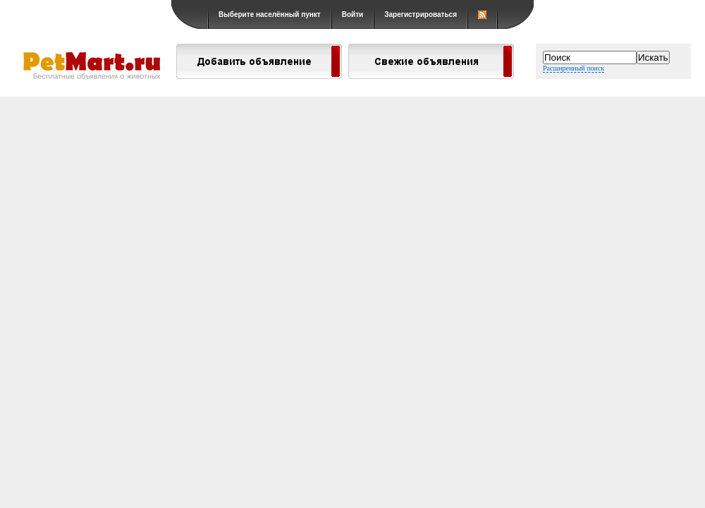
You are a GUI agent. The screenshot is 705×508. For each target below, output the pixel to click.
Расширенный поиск (573, 68)
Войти (353, 14)
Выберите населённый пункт (270, 14)
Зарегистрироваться (420, 14)
